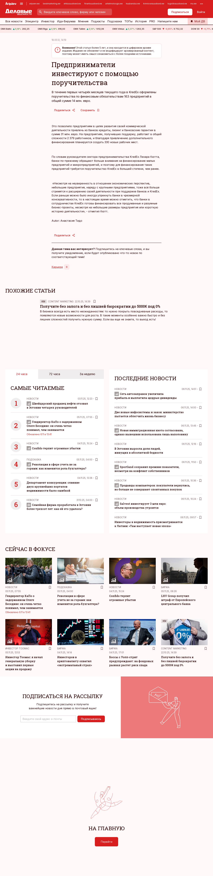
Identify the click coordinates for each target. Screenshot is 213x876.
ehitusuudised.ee (72, 3)
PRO (152, 21)
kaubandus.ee (133, 3)
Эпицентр (31, 21)
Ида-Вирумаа (66, 21)
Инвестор (47, 21)
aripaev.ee (34, 3)
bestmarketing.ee (51, 3)
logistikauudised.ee (177, 3)
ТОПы (128, 21)
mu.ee (193, 3)
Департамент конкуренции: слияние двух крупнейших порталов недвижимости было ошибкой (53, 486)
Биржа (165, 587)
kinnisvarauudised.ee (153, 3)
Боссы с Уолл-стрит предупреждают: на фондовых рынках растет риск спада (131, 661)
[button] (48, 719)
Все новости (13, 21)
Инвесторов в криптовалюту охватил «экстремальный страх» (74, 661)
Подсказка (114, 21)
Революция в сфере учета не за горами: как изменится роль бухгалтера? (78, 600)
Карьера (57, 267)
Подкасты (98, 21)
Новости (32, 398)
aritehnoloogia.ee (114, 3)
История (141, 21)
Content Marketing (61, 301)
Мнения (83, 21)
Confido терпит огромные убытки (54, 448)
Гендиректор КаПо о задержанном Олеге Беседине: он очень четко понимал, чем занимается (54, 426)
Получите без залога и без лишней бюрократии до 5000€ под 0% (100, 306)
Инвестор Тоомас (17, 648)
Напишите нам (168, 21)
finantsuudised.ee (93, 3)
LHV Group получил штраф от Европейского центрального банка (178, 600)
